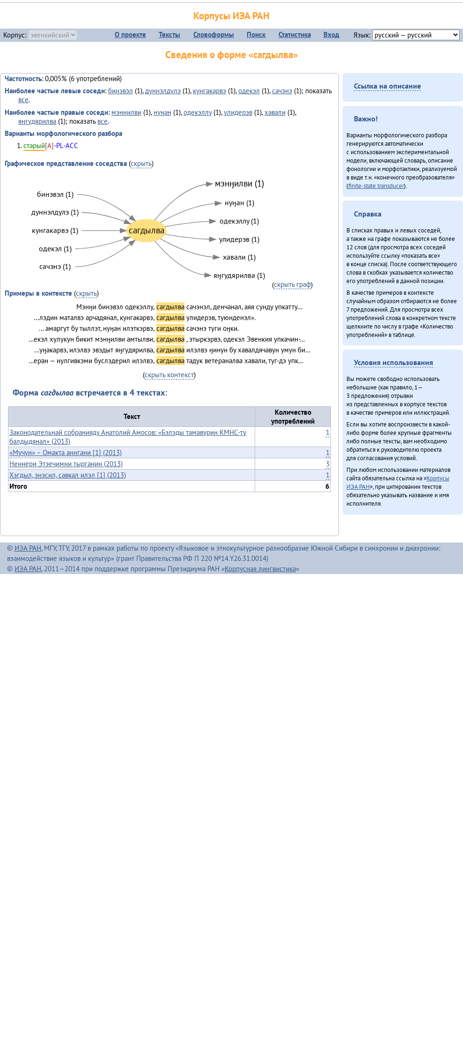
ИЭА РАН (28, 548)
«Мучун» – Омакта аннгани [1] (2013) (65, 452)
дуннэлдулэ (163, 90)
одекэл (249, 90)
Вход (331, 34)
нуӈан (162, 112)
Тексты (169, 34)
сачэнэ (282, 90)
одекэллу (198, 112)
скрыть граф (292, 284)
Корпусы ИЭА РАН (231, 15)
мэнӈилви (126, 112)
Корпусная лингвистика (260, 568)
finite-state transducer (376, 185)
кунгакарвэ (209, 90)
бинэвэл (120, 90)
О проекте (130, 34)
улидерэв (238, 112)
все (23, 99)
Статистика (295, 34)
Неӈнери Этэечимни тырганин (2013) (66, 463)
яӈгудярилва (37, 121)
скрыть (141, 163)
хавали (275, 112)
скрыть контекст (169, 374)
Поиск (256, 34)
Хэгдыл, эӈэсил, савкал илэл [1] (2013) (67, 474)
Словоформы (213, 34)
